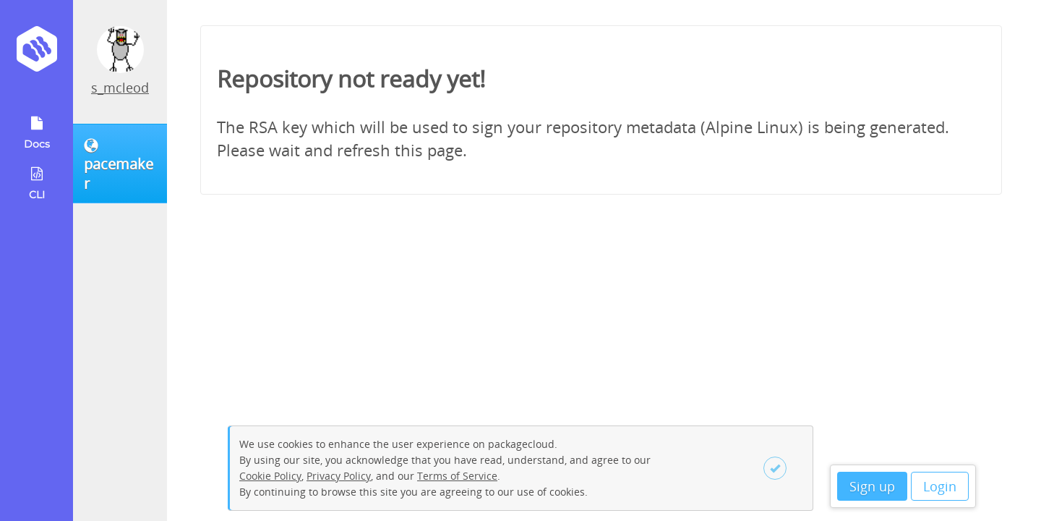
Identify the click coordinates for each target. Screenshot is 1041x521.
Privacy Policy (339, 476)
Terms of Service (457, 476)
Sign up (872, 486)
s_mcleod (120, 87)
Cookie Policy (270, 476)
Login (939, 486)
